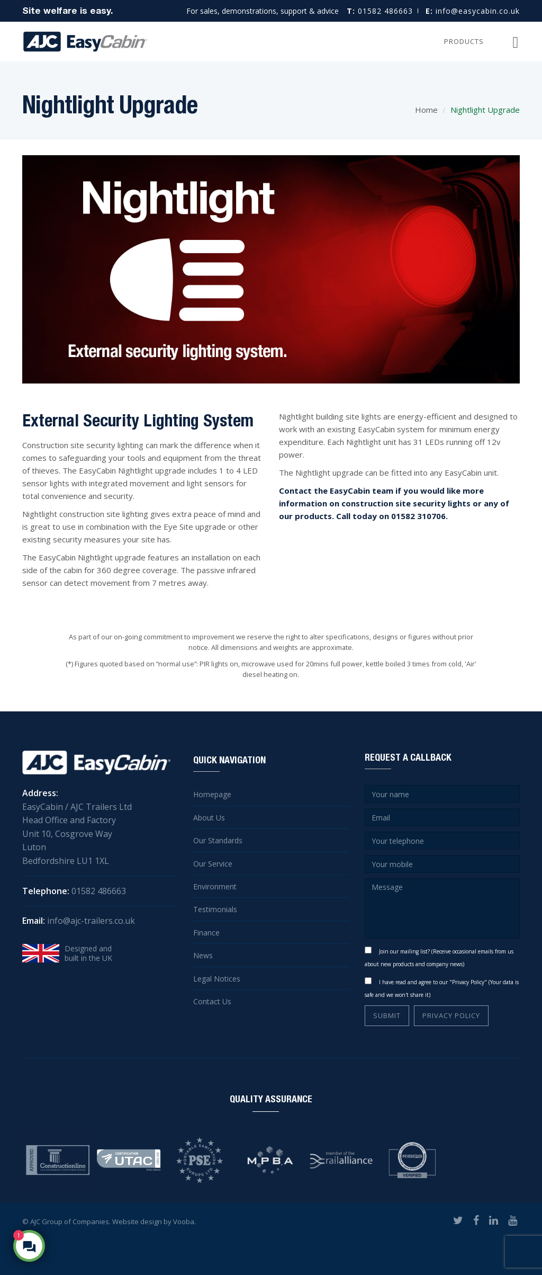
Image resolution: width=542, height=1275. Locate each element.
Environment (215, 886)
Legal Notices (216, 979)
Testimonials (215, 909)
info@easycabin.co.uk (473, 11)
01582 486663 (380, 11)
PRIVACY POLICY (451, 1015)
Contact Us (212, 1001)
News (203, 955)
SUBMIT (387, 1015)
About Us (209, 818)
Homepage (212, 794)
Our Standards (217, 840)
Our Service (212, 864)
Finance (206, 933)
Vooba (183, 1221)
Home (426, 109)
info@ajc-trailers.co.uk (91, 920)
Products (464, 41)
